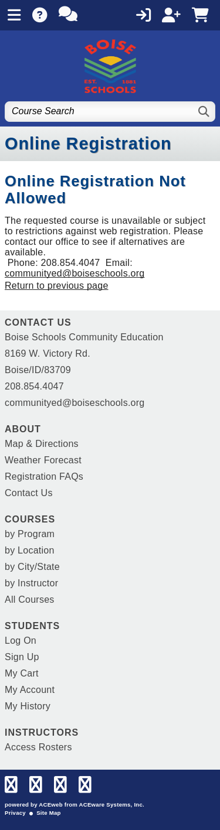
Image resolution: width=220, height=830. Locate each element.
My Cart (22, 673)
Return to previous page (57, 286)
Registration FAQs (44, 476)
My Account (30, 690)
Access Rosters (38, 747)
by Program (30, 534)
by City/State (32, 567)
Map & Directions (42, 444)
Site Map (48, 812)
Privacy (15, 812)
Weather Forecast (43, 460)
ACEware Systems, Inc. (111, 804)
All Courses (30, 599)
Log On (20, 640)
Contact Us (29, 493)
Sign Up (22, 657)
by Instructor (31, 583)
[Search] (204, 111)
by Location (30, 550)
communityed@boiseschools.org (74, 273)
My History (27, 706)
